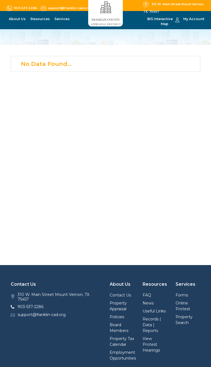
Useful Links (154, 311)
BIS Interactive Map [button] (160, 21)
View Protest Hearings (151, 344)
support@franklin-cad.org (42, 314)
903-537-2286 (30, 306)
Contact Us (120, 295)
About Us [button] (17, 19)
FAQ (147, 295)
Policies (117, 316)
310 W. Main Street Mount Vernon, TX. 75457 (54, 297)
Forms (182, 295)
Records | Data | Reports (152, 325)
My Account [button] (193, 19)
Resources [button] (40, 19)
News (148, 303)
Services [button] (62, 19)
